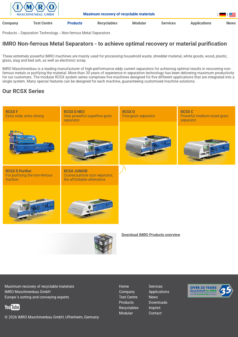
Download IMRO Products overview (151, 235)
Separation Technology (39, 33)
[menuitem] (10, 24)
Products (9, 33)
